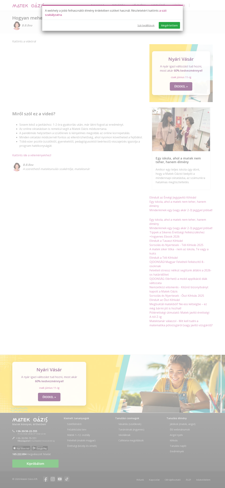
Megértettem (169, 25)
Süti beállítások (146, 25)
